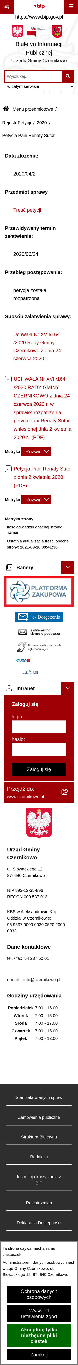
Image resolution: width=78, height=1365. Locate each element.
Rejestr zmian (39, 1203)
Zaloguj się (39, 769)
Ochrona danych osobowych (39, 1294)
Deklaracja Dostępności (39, 1222)
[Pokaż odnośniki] (7, 7)
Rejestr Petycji (16, 122)
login (17, 716)
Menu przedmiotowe (33, 109)
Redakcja (39, 1157)
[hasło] (39, 749)
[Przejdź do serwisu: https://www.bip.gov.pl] (39, 10)
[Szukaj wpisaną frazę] (68, 76)
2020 (42, 122)
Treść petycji (27, 210)
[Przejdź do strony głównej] (39, 45)
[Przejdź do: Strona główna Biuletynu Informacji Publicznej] (6, 109)
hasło (18, 739)
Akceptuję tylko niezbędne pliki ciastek (39, 1335)
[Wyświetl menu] (71, 7)
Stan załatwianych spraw (39, 1097)
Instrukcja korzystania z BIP (39, 1180)
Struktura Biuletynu (39, 1137)
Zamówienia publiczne (39, 1117)
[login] (39, 726)
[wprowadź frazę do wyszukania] (33, 76)
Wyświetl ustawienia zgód (39, 1313)
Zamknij (39, 1354)
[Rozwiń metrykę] (36, 451)
